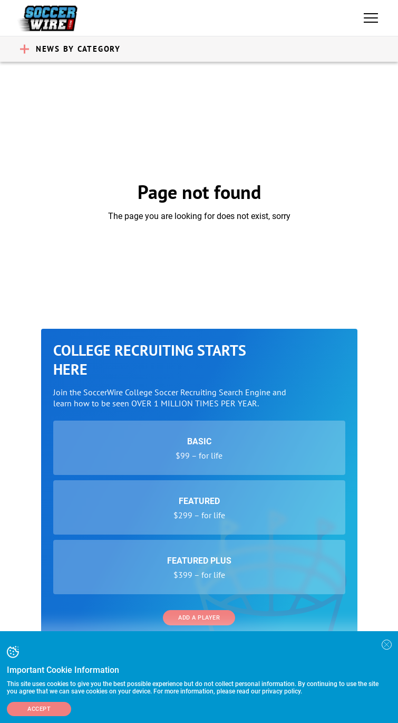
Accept (39, 709)
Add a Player (199, 617)
